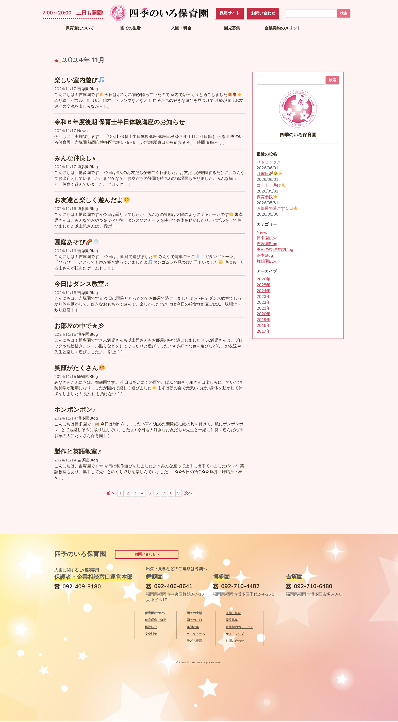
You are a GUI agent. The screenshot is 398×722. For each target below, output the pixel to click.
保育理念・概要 (155, 621)
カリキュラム (196, 634)
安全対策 (151, 634)
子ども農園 (194, 641)
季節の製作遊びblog (275, 249)
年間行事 (193, 627)
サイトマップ (235, 634)
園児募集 (232, 28)
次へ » (189, 493)
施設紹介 (151, 627)
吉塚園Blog (87, 89)
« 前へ (109, 493)
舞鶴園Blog (87, 376)
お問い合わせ (235, 641)
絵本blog (265, 255)
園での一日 (194, 621)
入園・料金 (181, 28)
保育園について (79, 28)
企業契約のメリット (282, 28)
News (82, 131)
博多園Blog (87, 167)
